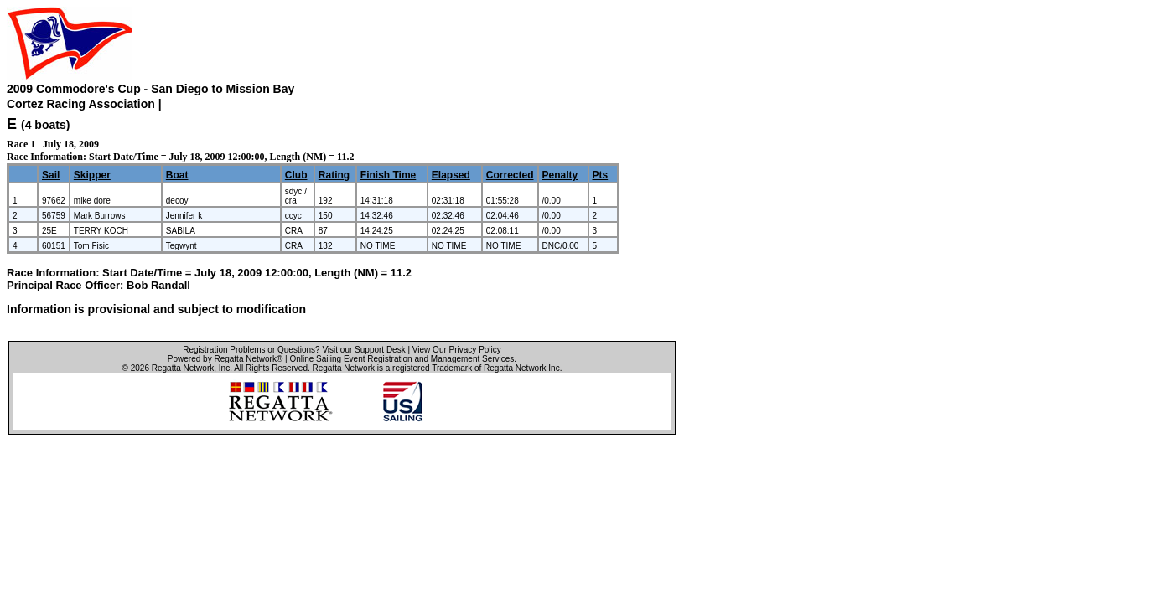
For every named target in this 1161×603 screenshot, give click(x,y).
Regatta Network (183, 368)
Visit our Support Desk (363, 349)
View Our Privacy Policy (456, 349)
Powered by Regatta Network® (225, 358)
